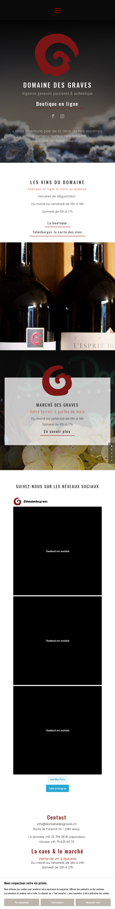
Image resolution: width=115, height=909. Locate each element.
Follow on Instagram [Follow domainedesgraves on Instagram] (57, 788)
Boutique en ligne (57, 103)
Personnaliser (22, 902)
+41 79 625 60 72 (62, 842)
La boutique (58, 223)
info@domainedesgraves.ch (57, 824)
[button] (57, 551)
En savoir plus (57, 431)
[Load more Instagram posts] (58, 779)
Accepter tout (93, 902)
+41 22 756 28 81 (56, 837)
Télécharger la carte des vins (58, 232)
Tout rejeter (57, 902)
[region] (57, 893)
